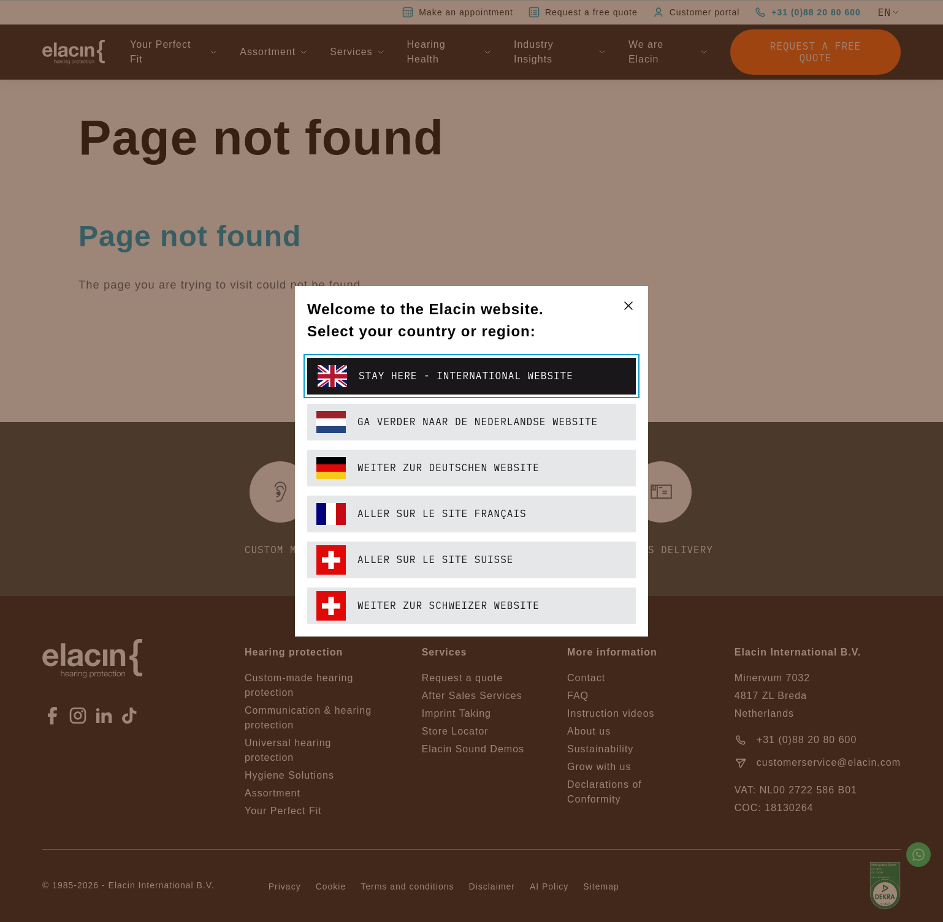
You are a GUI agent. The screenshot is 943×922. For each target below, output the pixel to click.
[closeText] (628, 305)
